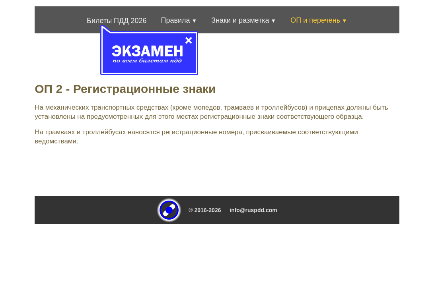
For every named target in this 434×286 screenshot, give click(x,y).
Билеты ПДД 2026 (116, 21)
